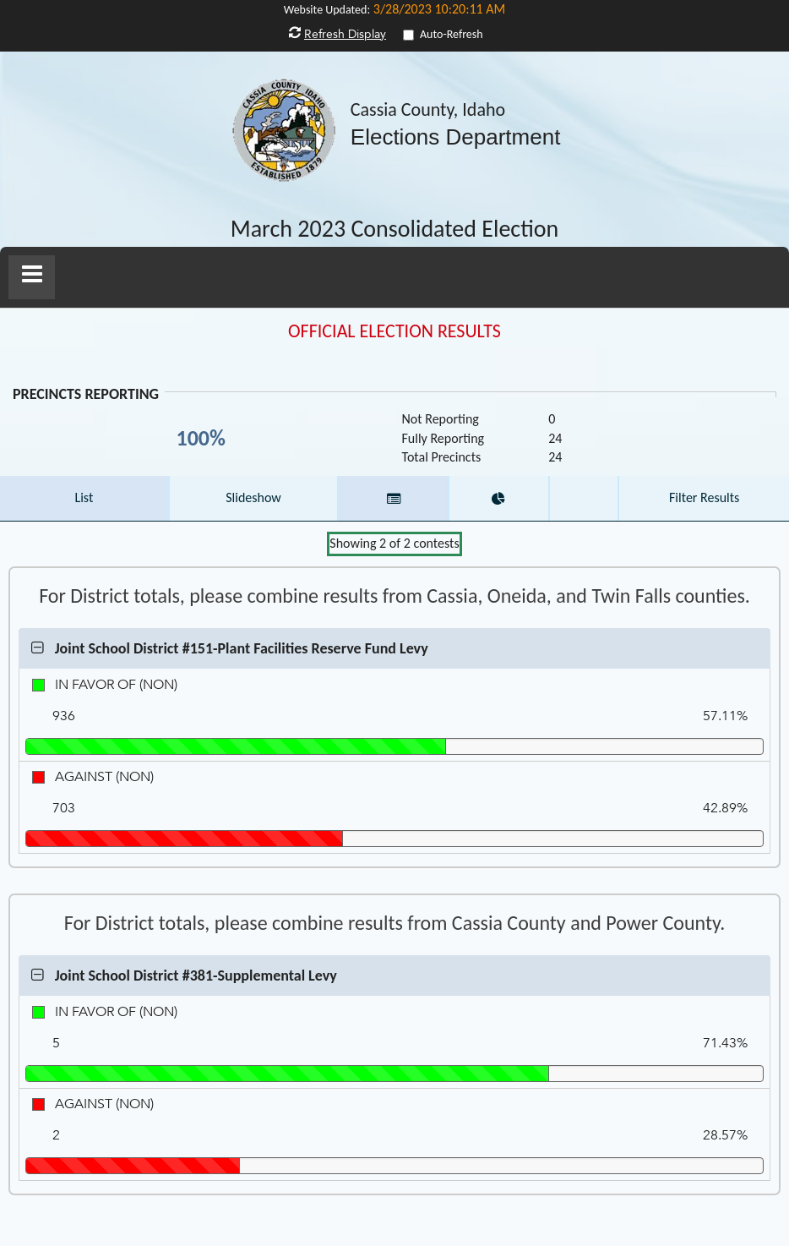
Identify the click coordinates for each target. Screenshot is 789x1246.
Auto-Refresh (451, 34)
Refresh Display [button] (345, 34)
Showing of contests (394, 543)
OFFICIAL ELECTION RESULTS (394, 331)
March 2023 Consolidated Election (395, 229)
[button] (31, 277)
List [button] (83, 497)
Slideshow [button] (253, 497)
